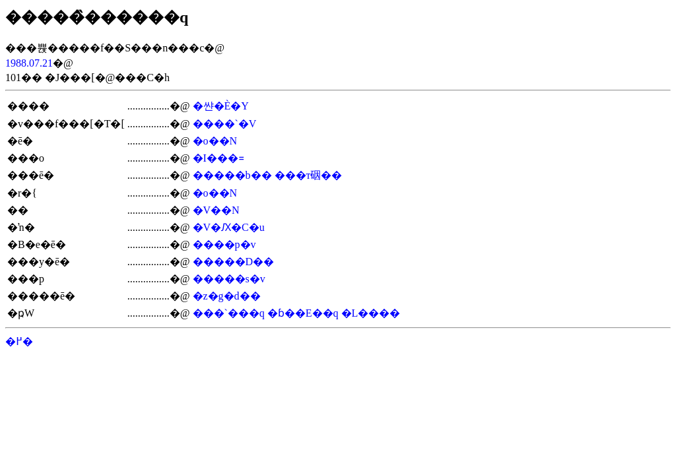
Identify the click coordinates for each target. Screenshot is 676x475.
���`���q (229, 313)
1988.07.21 (29, 63)
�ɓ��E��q (303, 313)
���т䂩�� (309, 175)
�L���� (371, 313)
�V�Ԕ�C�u (229, 227)
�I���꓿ (218, 158)
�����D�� (234, 261)
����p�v (224, 244)
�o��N (215, 140)
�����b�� (232, 175)
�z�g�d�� (227, 295)
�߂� (19, 341)
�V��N (216, 210)
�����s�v (229, 278)
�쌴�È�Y (221, 105)
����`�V (225, 123)
